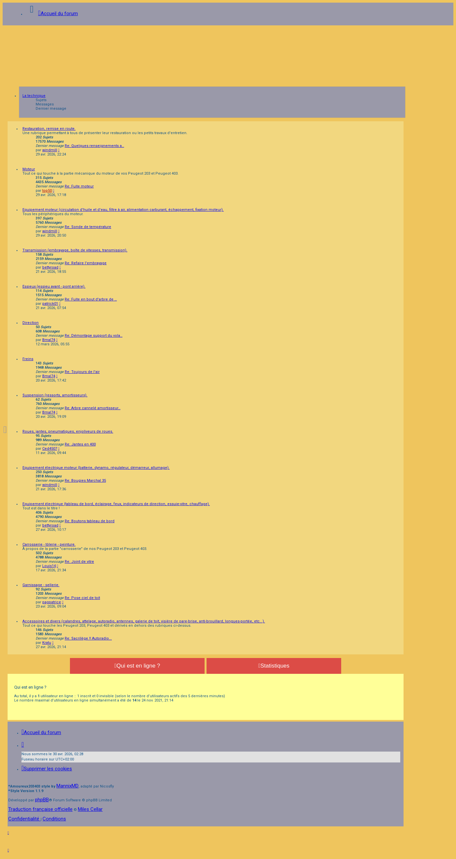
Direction (30, 323)
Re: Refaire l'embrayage (86, 263)
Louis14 (49, 566)
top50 (47, 190)
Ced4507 (49, 448)
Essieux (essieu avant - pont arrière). (53, 286)
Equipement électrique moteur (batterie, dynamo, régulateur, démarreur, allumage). (96, 468)
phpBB (42, 800)
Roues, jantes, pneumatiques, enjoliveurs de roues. (67, 431)
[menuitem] (46, 769)
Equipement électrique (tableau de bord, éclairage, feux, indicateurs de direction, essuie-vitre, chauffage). (116, 504)
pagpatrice (51, 602)
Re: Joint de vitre (79, 561)
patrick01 (50, 303)
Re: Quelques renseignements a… (94, 146)
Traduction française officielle (40, 809)
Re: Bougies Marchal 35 (85, 480)
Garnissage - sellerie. (40, 585)
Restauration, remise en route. (49, 129)
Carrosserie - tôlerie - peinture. (49, 544)
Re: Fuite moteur (79, 186)
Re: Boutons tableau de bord (89, 521)
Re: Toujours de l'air (82, 372)
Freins (27, 359)
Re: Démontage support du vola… (93, 335)
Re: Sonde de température (88, 227)
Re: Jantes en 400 (80, 444)
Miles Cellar (90, 809)
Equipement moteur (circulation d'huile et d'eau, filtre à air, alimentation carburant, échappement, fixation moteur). (123, 210)
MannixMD (67, 786)
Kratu (46, 643)
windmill (49, 150)
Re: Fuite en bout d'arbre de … (91, 299)
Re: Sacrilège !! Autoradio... (88, 638)
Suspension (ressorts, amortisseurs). (54, 395)
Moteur (28, 169)
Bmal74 (48, 340)
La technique (34, 96)
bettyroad (50, 267)
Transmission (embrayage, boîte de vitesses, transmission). (74, 250)
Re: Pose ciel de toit (82, 598)
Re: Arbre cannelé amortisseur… (92, 408)
